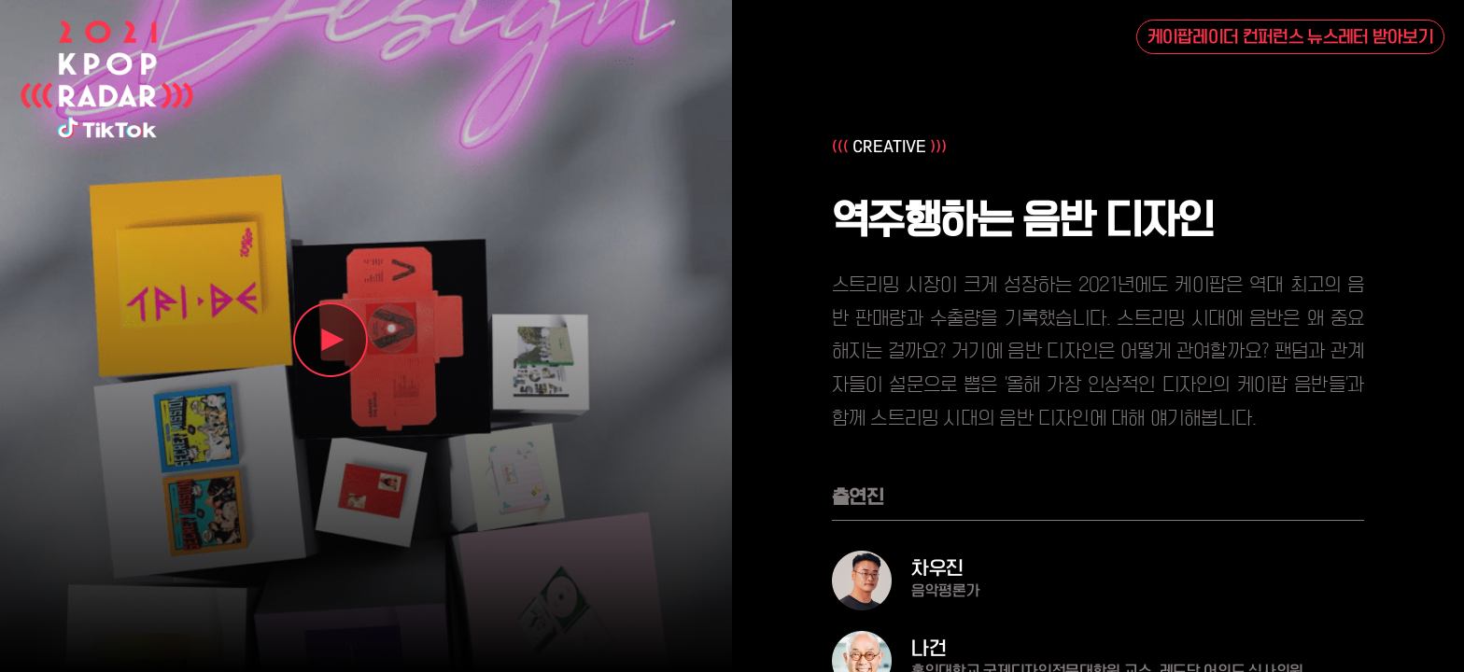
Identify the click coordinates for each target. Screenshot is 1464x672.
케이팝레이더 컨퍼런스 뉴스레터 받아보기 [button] (1290, 37)
